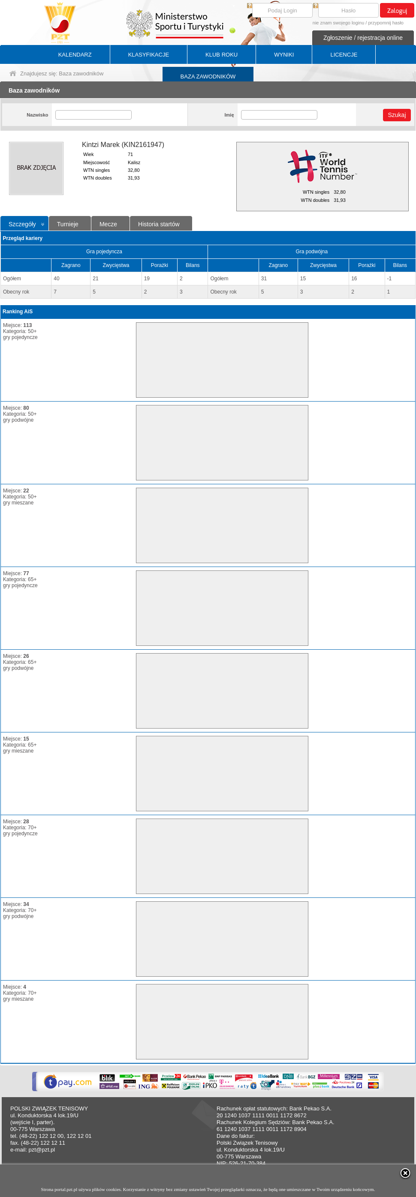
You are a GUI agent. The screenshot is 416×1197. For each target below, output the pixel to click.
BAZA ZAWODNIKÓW (208, 76)
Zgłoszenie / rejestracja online (363, 37)
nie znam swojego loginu (338, 22)
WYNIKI (284, 54)
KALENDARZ (75, 54)
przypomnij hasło (386, 22)
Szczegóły (22, 224)
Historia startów (158, 224)
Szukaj (397, 114)
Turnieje (67, 224)
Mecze (108, 224)
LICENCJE (343, 54)
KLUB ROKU (221, 54)
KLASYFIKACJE (148, 54)
